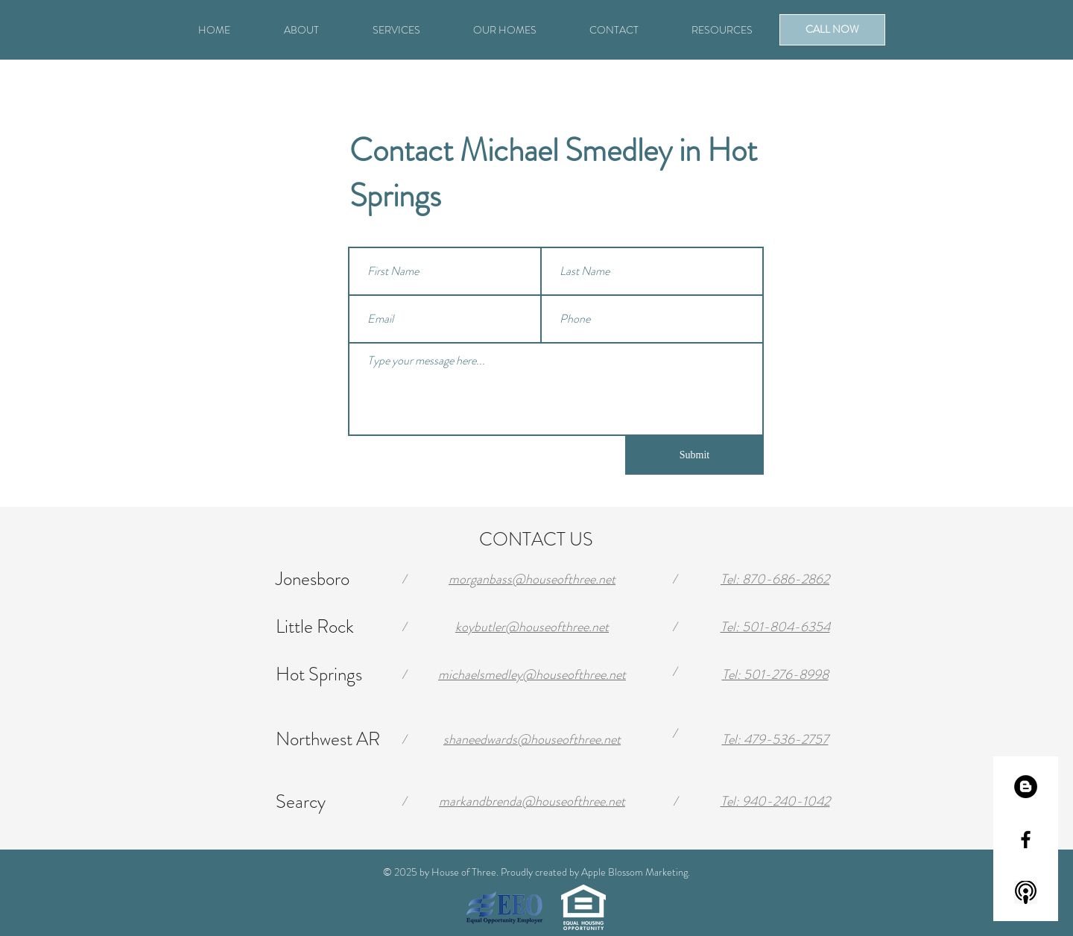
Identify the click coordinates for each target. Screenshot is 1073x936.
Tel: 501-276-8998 (775, 674)
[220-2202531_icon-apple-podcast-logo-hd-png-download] (1025, 892)
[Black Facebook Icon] (1025, 839)
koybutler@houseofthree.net (532, 626)
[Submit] (694, 455)
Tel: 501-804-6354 (775, 626)
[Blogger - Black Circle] (1025, 786)
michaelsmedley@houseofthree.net (532, 674)
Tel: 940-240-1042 (775, 801)
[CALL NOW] (832, 29)
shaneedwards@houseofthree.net (532, 739)
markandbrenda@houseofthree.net (532, 801)
